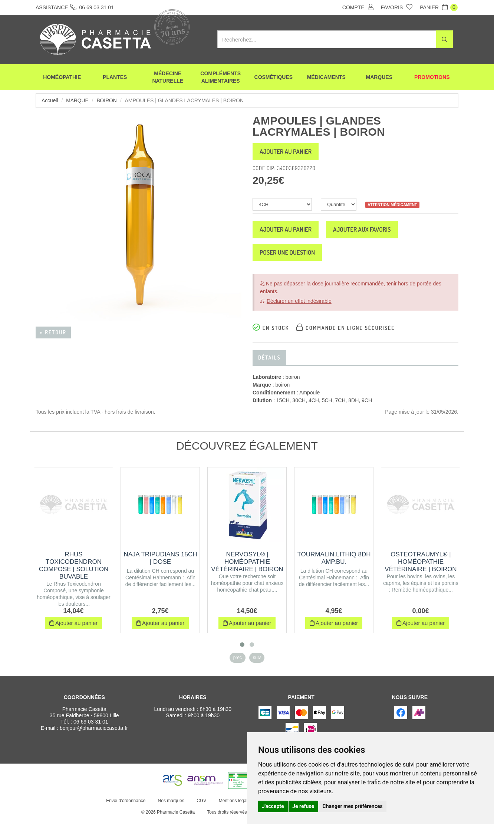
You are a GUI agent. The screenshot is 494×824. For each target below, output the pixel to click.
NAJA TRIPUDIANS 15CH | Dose (160, 562)
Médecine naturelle (167, 78)
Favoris (397, 7)
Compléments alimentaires (220, 78)
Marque (77, 100)
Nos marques (170, 804)
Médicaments (326, 78)
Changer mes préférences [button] (353, 806)
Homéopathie (62, 78)
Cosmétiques (273, 78)
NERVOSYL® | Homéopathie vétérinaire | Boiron (247, 566)
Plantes (115, 78)
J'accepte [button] (273, 806)
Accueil (50, 100)
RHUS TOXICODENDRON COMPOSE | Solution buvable (74, 569)
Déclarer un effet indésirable (299, 305)
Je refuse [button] (303, 806)
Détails (269, 361)
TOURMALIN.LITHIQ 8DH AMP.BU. (333, 562)
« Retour (53, 332)
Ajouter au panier (288, 152)
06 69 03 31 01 (90, 726)
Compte (357, 7)
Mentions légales (234, 804)
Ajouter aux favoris (371, 232)
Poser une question (290, 256)
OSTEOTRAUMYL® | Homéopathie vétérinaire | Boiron (421, 566)
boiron (107, 100)
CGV (201, 804)
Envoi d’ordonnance (125, 804)
